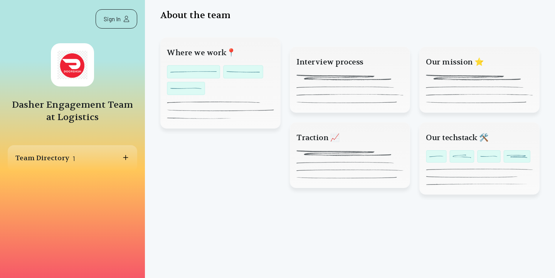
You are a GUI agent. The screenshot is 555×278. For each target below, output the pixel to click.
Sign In (116, 18)
